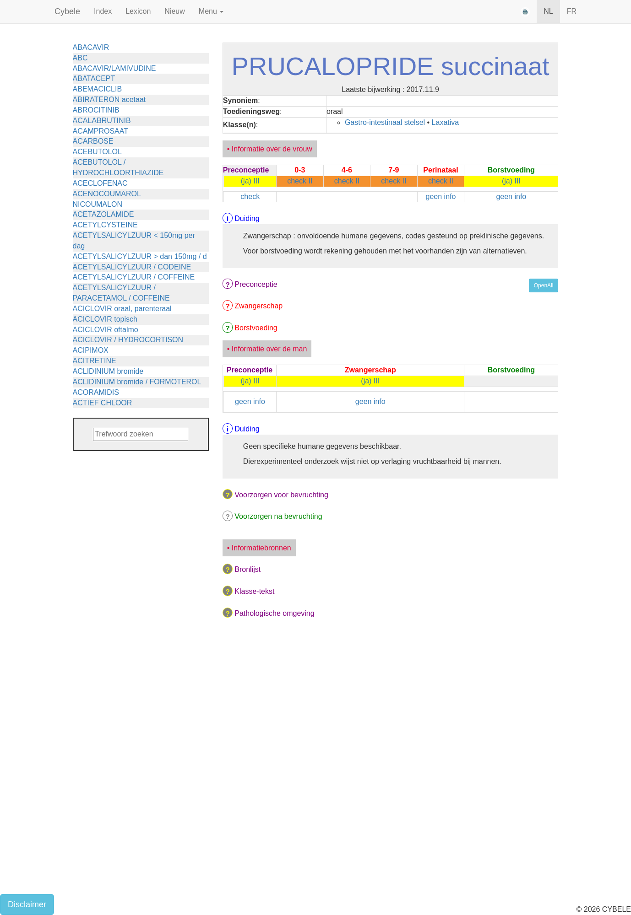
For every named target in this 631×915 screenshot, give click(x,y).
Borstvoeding (255, 328)
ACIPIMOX (91, 350)
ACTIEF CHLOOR (102, 403)
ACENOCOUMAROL (107, 194)
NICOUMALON (97, 204)
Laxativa (445, 122)
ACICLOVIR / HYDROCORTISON (128, 340)
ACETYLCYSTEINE (105, 225)
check (250, 196)
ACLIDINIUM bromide (108, 371)
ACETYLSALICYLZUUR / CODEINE (132, 267)
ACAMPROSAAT (101, 131)
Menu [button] (211, 11)
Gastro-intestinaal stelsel (385, 122)
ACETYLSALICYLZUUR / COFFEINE (134, 277)
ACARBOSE (93, 141)
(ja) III (250, 181)
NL (548, 11)
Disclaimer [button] (27, 904)
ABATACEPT (94, 78)
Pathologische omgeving (274, 613)
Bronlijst (247, 569)
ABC (80, 58)
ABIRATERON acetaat (109, 99)
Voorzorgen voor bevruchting (281, 495)
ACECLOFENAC (100, 183)
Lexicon (138, 11)
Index (103, 11)
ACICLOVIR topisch (105, 319)
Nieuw (174, 11)
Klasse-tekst (254, 591)
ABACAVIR (91, 47)
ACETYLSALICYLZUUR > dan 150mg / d (140, 256)
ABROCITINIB (96, 110)
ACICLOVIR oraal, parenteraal (122, 308)
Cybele (67, 11)
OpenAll (544, 285)
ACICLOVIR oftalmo (105, 330)
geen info (441, 196)
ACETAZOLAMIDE (103, 214)
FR (572, 11)
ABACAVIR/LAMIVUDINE (114, 68)
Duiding (246, 218)
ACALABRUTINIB (102, 120)
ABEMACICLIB (97, 89)
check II (299, 181)
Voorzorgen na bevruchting (278, 516)
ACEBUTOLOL (97, 152)
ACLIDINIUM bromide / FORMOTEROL (137, 382)
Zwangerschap (258, 306)
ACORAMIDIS (96, 392)
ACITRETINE (94, 361)
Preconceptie (255, 284)
